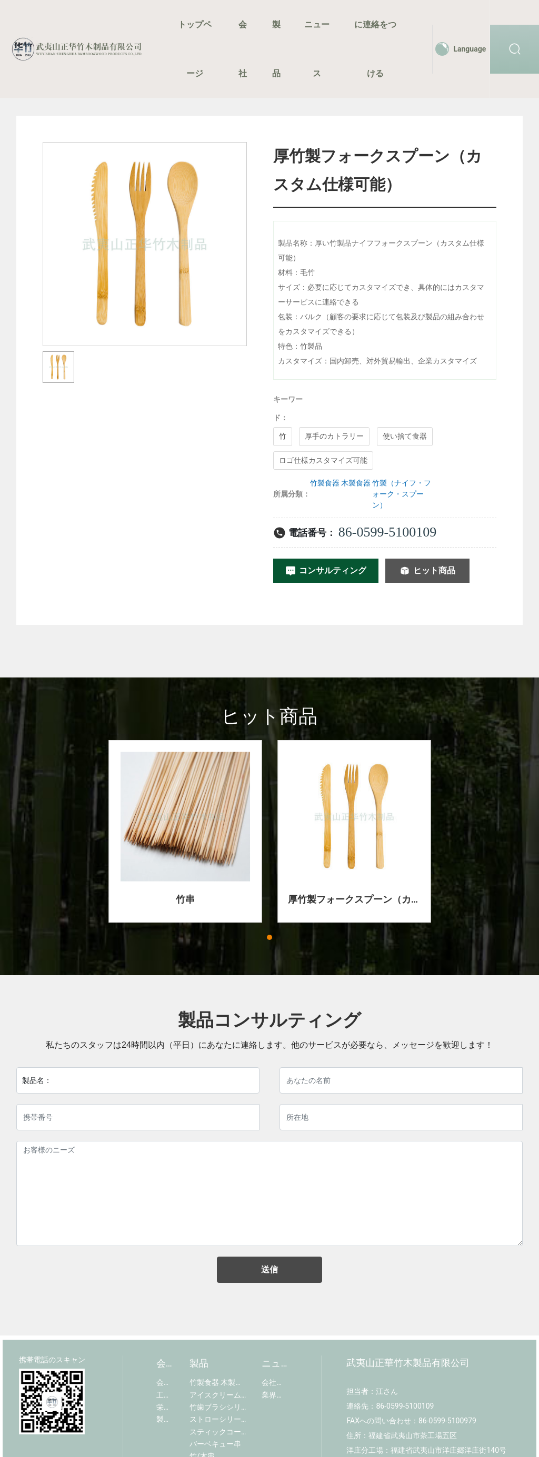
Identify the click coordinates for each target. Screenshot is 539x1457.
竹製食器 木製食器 (340, 483)
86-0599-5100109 (387, 532)
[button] (269, 937)
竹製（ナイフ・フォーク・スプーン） (401, 494)
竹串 (185, 899)
